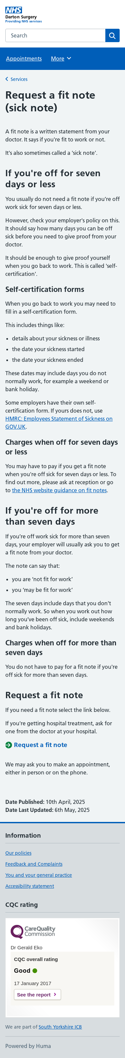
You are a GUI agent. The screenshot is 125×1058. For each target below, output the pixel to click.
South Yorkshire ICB (60, 1027)
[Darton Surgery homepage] (34, 15)
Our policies (18, 853)
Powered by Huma (28, 1046)
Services (19, 79)
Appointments (24, 58)
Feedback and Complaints (33, 864)
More (61, 58)
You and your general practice (38, 875)
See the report (34, 994)
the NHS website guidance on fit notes (59, 490)
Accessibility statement (29, 886)
